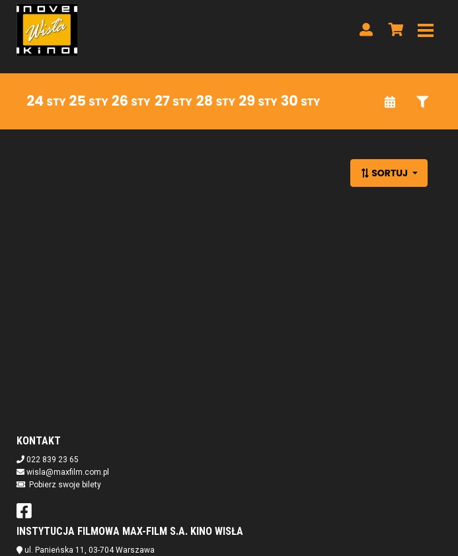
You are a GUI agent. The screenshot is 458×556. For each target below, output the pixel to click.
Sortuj (385, 173)
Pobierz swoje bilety (65, 484)
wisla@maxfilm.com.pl (67, 472)
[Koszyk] (394, 30)
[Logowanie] (366, 29)
